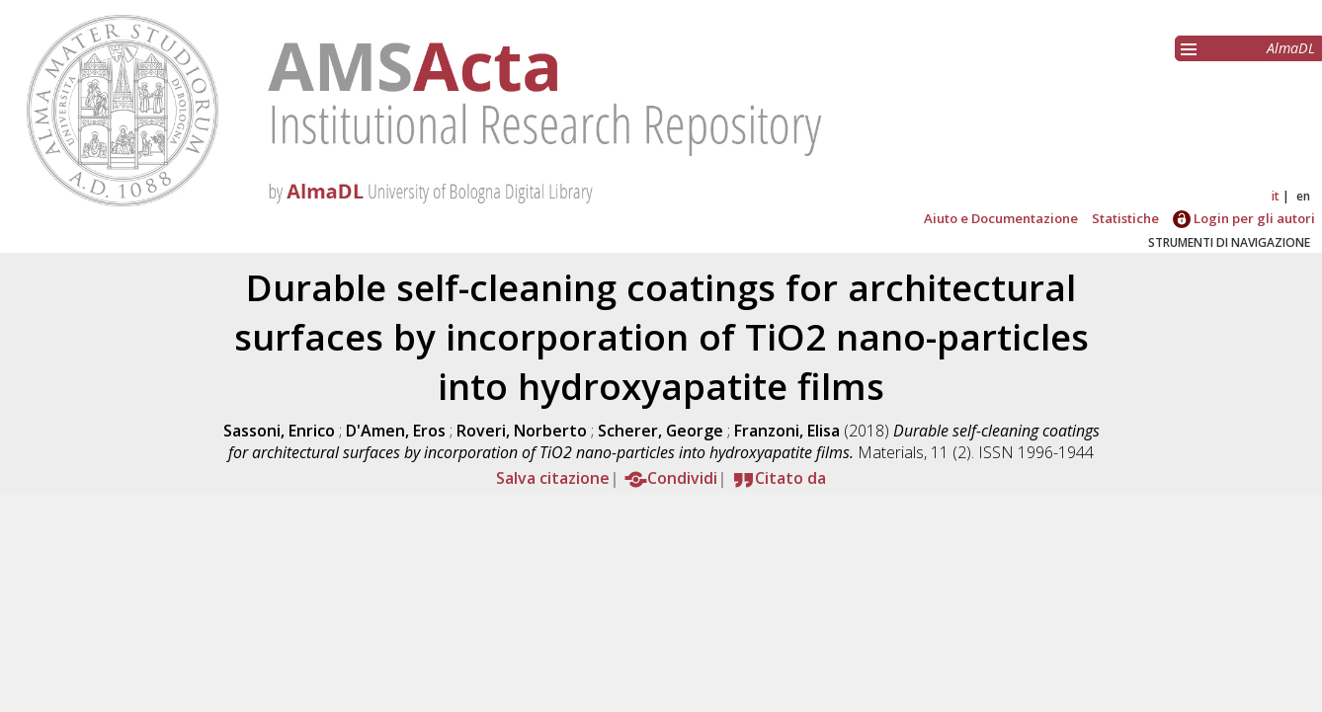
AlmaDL (1291, 48)
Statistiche (1125, 218)
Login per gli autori (1244, 218)
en (1303, 196)
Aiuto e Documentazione (1001, 218)
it (1276, 196)
